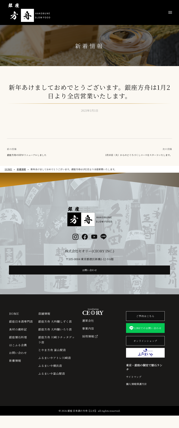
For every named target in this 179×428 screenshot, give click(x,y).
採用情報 (90, 340)
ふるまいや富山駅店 (51, 377)
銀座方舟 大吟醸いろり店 (55, 333)
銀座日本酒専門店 (21, 325)
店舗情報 (44, 317)
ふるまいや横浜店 (50, 369)
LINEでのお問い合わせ (145, 336)
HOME (8, 169)
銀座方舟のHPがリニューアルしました (26, 155)
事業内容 (88, 332)
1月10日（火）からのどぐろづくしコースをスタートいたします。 (138, 155)
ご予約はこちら (145, 320)
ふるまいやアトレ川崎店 (54, 361)
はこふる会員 (18, 349)
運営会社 (88, 324)
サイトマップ (133, 389)
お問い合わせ (89, 273)
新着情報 (21, 169)
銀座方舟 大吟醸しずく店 (55, 325)
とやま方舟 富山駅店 (52, 354)
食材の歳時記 (18, 333)
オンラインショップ (145, 352)
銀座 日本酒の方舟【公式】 (82, 423)
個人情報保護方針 (136, 396)
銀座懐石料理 (18, 341)
